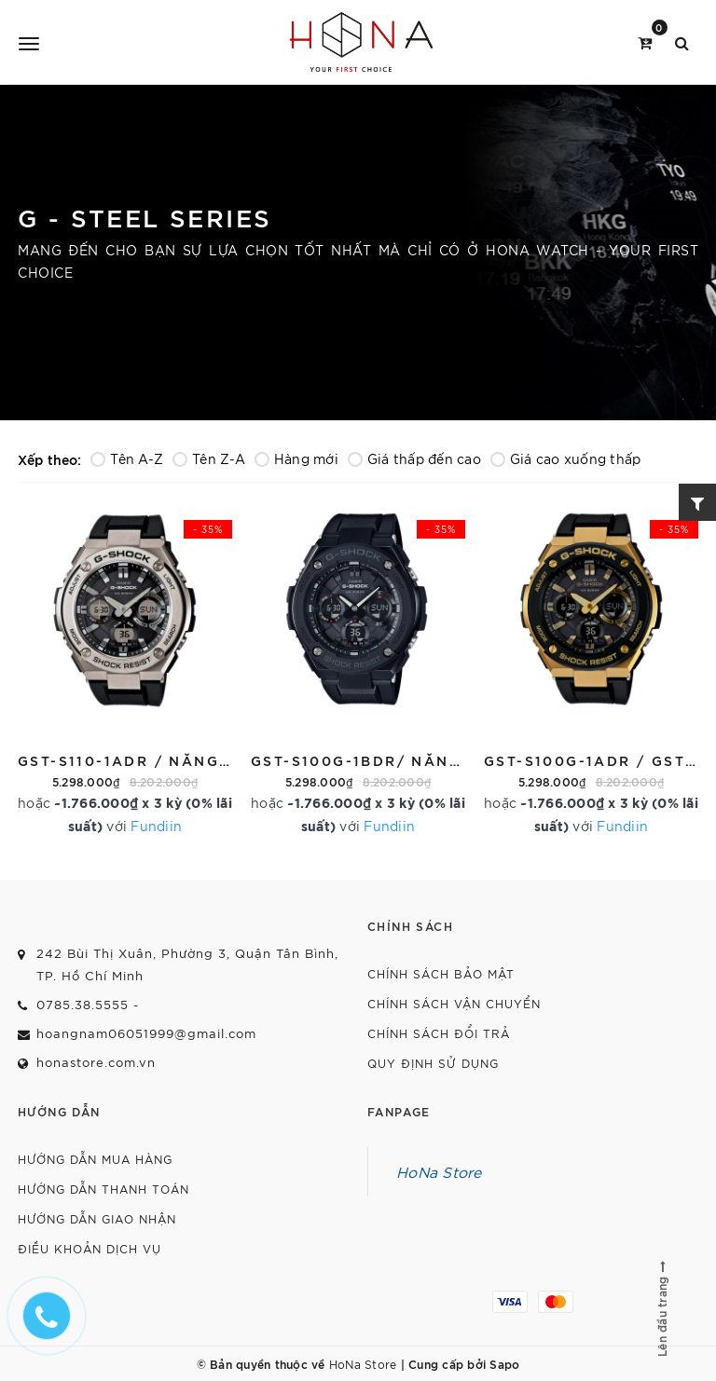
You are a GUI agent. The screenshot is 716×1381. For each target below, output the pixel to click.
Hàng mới (296, 458)
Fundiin (156, 825)
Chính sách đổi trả (438, 1033)
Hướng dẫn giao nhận (97, 1218)
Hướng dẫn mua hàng (95, 1159)
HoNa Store (439, 1171)
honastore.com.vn (96, 1062)
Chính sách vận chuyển (454, 1003)
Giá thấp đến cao (414, 458)
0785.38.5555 (82, 1004)
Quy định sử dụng (433, 1063)
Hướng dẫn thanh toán (103, 1189)
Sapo (504, 1363)
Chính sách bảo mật (441, 973)
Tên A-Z (126, 458)
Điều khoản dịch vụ (89, 1248)
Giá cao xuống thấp (565, 458)
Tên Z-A (208, 458)
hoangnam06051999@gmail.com (146, 1033)
